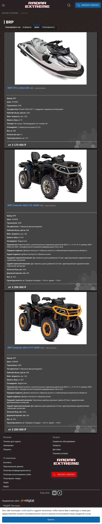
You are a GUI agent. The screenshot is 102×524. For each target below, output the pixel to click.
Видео (6, 486)
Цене (37, 27)
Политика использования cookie (17, 474)
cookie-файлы (27, 510)
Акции (5, 482)
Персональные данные (13, 466)
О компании (9, 458)
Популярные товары (12, 478)
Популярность (48, 27)
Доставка (57, 449)
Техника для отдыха (12, 441)
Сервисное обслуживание (64, 441)
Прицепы (7, 449)
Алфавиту (27, 27)
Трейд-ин (57, 445)
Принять (51, 520)
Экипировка (8, 445)
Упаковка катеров (60, 453)
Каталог (7, 437)
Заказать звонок (88, 5)
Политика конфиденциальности (17, 470)
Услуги (56, 437)
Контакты (7, 462)
